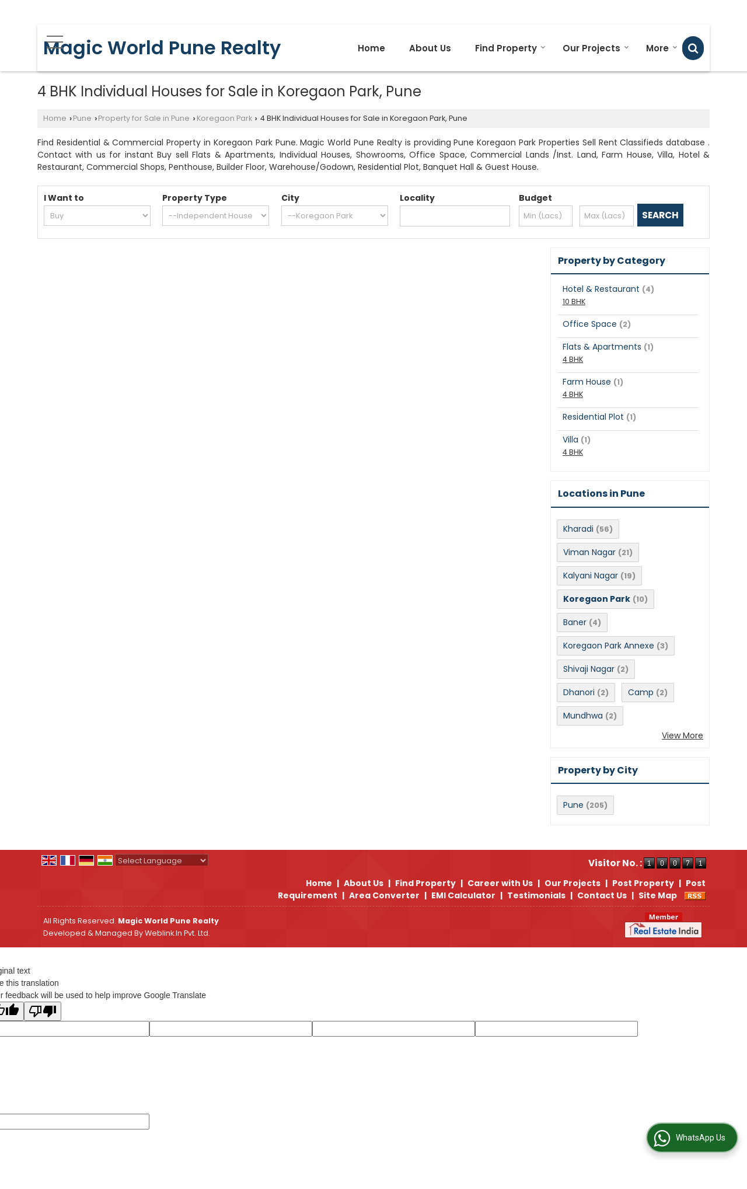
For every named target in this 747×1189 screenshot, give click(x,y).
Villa (570, 439)
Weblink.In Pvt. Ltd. (177, 933)
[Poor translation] (42, 1011)
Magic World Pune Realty (162, 48)
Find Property (510, 48)
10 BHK (574, 301)
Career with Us (500, 883)
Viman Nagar (589, 552)
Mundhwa (583, 715)
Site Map (657, 895)
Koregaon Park (224, 118)
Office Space (590, 324)
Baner (575, 622)
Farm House (587, 382)
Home (371, 48)
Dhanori (579, 692)
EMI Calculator (463, 895)
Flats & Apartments (602, 347)
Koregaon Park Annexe (608, 645)
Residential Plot (593, 417)
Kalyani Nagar (590, 575)
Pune (82, 118)
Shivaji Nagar (589, 669)
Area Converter (384, 895)
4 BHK (573, 359)
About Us (430, 48)
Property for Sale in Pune (144, 118)
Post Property (643, 883)
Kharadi (578, 529)
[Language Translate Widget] (161, 860)
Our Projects (596, 48)
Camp (641, 692)
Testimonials (536, 895)
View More (682, 735)
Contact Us (602, 895)
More (662, 48)
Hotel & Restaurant (601, 289)
